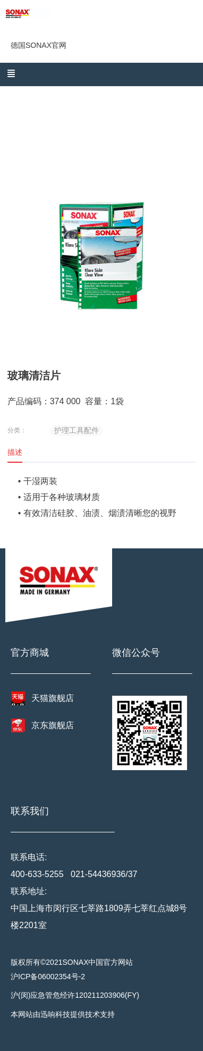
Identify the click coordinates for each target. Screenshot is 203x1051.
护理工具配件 (76, 430)
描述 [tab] (14, 452)
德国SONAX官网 (38, 45)
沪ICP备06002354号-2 (48, 976)
